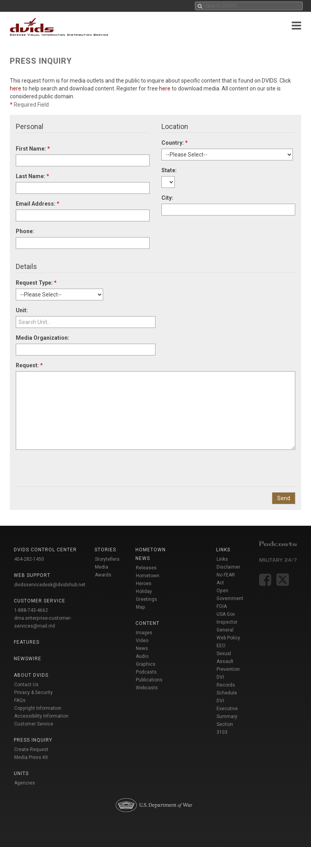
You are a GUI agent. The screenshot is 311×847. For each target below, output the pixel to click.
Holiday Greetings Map (146, 599)
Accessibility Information (41, 716)
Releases (146, 568)
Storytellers (107, 559)
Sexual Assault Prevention (228, 661)
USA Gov (226, 614)
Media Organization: (42, 338)
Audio (142, 656)
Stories (105, 549)
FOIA (222, 606)
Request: (29, 365)
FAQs (20, 700)
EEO (221, 645)
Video (142, 640)
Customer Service (33, 724)
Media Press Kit (31, 757)
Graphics (146, 664)
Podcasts (146, 672)
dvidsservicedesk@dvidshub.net (49, 584)
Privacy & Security (33, 692)
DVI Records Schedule (227, 685)
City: (167, 198)
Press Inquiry (33, 740)
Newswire (27, 658)
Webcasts (147, 687)
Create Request (31, 749)
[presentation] (75, 465)
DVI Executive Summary (227, 708)
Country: (174, 143)
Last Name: (32, 176)
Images (144, 632)
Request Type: (36, 283)
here (15, 88)
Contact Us (26, 684)
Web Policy (228, 638)
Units (21, 773)
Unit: (22, 310)
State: (169, 170)
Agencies (24, 783)
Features (26, 642)
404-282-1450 (29, 559)
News (142, 648)
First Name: (33, 148)
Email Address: (37, 204)
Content (147, 623)
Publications (149, 680)
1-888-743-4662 (31, 610)
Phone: (25, 231)
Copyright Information (37, 708)
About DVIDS (31, 675)
